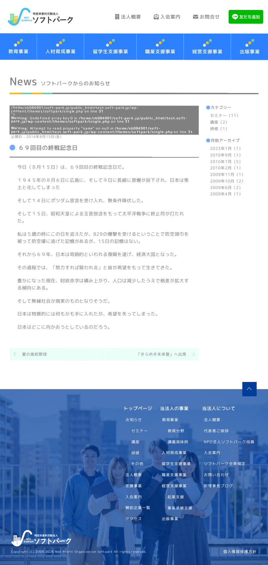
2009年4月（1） (226, 194)
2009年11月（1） (228, 174)
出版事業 (170, 518)
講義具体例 (178, 441)
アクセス (133, 518)
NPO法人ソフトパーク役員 (229, 441)
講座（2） (220, 122)
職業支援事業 (160, 51)
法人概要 (128, 16)
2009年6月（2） (226, 187)
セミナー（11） (225, 115)
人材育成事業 (60, 51)
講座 (135, 441)
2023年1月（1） (226, 148)
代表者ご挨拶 (216, 430)
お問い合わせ (216, 474)
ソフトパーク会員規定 (225, 463)
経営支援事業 (207, 51)
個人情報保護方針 (240, 552)
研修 (135, 452)
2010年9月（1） (226, 155)
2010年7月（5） (226, 161)
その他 (137, 463)
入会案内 (167, 16)
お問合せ (206, 16)
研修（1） (220, 128)
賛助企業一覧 (137, 507)
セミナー (139, 430)
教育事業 (170, 419)
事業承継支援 (179, 507)
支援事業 (133, 485)
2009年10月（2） (228, 181)
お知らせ (133, 419)
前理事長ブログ (218, 485)
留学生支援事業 (110, 51)
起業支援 (175, 496)
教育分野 (176, 430)
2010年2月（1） (226, 167)
